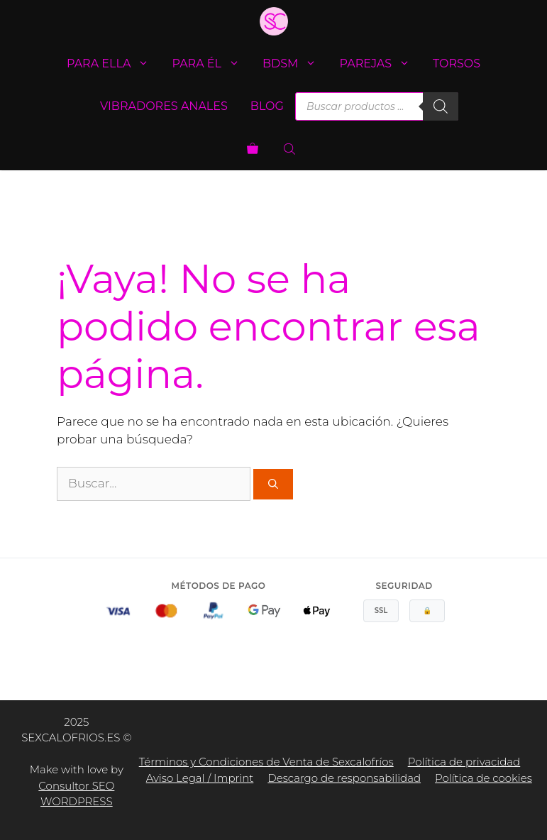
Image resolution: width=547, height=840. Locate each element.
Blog (267, 106)
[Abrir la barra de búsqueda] (291, 149)
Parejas (380, 64)
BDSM (295, 64)
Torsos (456, 63)
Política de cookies (483, 778)
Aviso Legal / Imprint (200, 778)
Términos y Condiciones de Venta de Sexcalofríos (266, 761)
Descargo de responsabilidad (344, 778)
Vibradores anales (164, 106)
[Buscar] (440, 106)
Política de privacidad (464, 761)
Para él (211, 64)
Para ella (114, 64)
